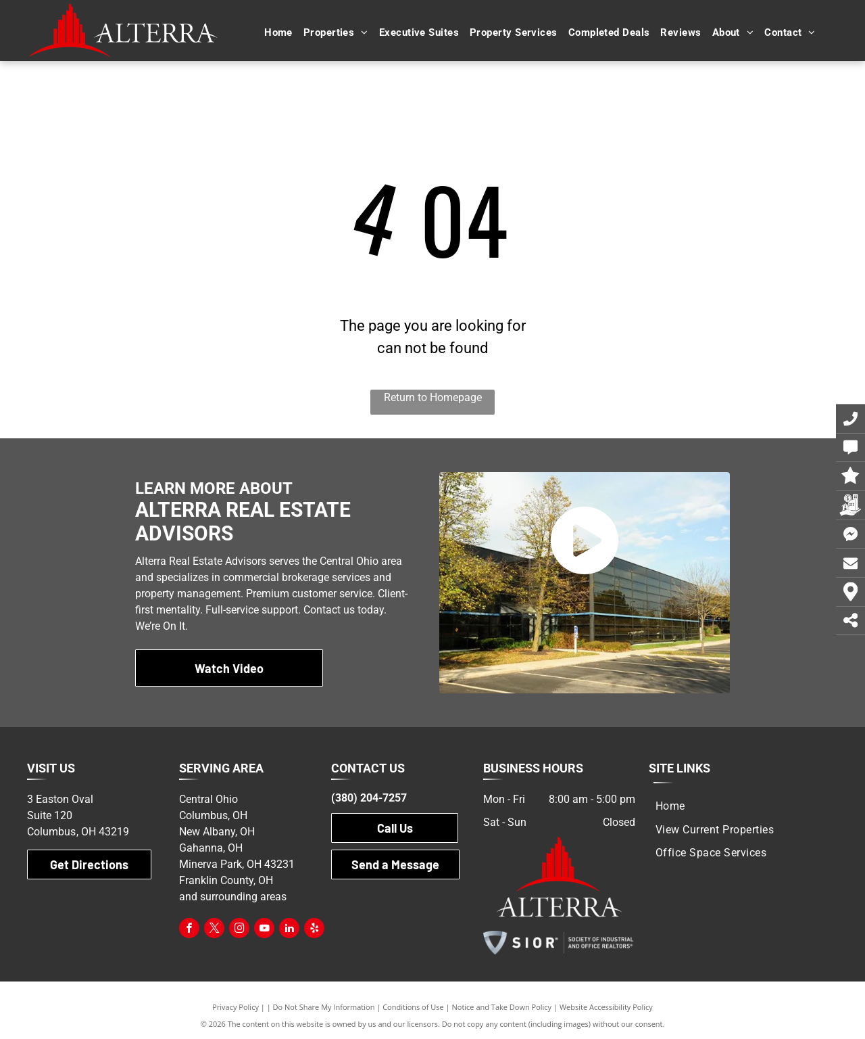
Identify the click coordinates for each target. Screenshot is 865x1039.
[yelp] (314, 930)
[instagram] (239, 930)
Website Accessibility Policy (606, 1007)
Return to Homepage (433, 397)
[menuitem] (278, 33)
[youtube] (264, 930)
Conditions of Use (413, 1007)
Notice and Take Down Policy (502, 1007)
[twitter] (214, 930)
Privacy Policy (235, 1007)
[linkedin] (289, 930)
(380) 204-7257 (369, 797)
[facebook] (189, 930)
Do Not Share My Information (324, 1007)
